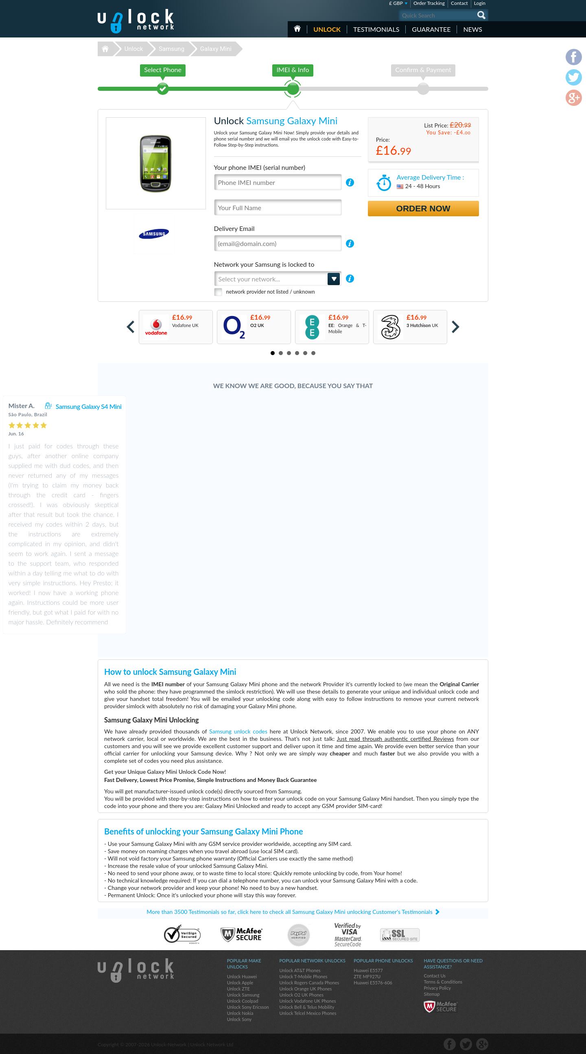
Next (455, 327)
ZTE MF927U (367, 976)
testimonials (376, 29)
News (472, 29)
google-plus (482, 1044)
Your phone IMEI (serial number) (259, 167)
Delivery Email (234, 228)
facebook (450, 1044)
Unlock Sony (239, 1019)
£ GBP (396, 3)
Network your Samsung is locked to (264, 264)
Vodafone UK (185, 325)
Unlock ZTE (238, 988)
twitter (466, 1044)
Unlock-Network (136, 21)
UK (422, 325)
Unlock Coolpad (242, 1000)
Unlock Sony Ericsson (248, 1007)
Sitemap (432, 994)
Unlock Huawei (242, 976)
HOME (297, 28)
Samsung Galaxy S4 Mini (317, 406)
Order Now (423, 208)
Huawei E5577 (368, 970)
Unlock (327, 29)
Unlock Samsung (243, 994)
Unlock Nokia (240, 1013)
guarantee (431, 29)
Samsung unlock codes (238, 731)
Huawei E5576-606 (373, 982)
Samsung (171, 49)
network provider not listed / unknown (270, 291)
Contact (459, 3)
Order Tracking (429, 3)
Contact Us (435, 975)
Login (479, 3)
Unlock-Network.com (136, 970)
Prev (130, 327)
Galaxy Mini (216, 49)
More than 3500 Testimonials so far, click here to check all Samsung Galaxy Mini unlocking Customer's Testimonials (289, 911)
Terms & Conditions (443, 981)
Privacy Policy (437, 987)
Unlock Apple (240, 982)
